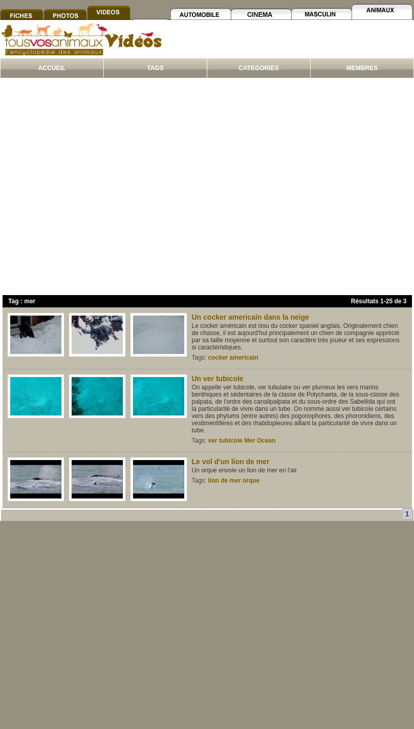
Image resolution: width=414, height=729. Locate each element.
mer (235, 480)
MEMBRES (362, 68)
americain (244, 357)
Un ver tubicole (218, 378)
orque (251, 480)
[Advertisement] (96, 189)
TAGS (155, 68)
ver (212, 440)
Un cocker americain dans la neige (251, 317)
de (224, 480)
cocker (218, 357)
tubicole (231, 440)
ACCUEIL (52, 68)
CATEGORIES (258, 68)
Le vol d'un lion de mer (231, 461)
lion (213, 480)
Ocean (266, 440)
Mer (249, 440)
